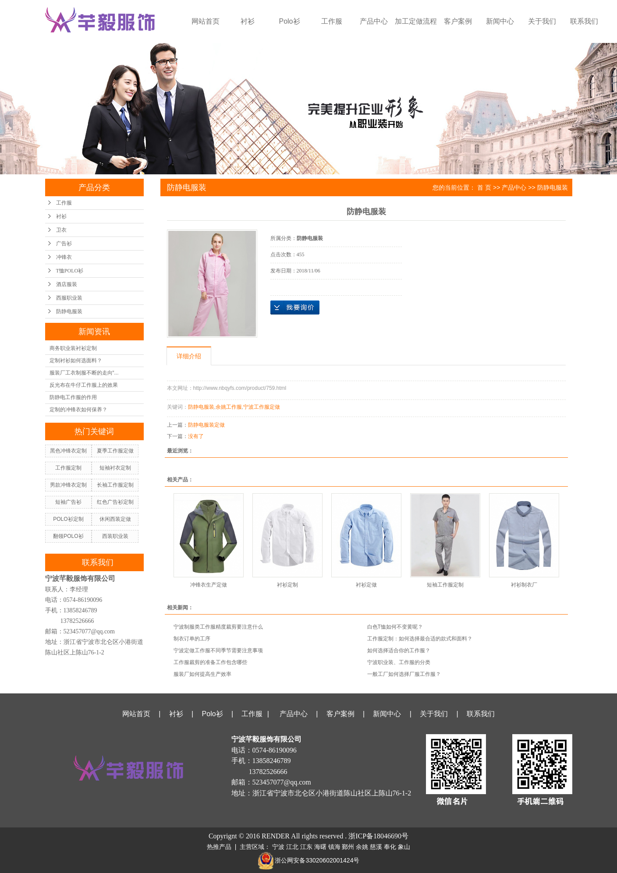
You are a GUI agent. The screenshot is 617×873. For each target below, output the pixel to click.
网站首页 (205, 21)
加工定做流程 (416, 21)
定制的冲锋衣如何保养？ (78, 409)
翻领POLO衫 (68, 536)
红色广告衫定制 (115, 502)
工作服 (331, 21)
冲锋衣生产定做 (208, 585)
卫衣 (61, 230)
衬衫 (248, 21)
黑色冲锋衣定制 (68, 451)
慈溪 (376, 846)
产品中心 (374, 21)
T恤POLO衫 (70, 271)
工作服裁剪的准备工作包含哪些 (210, 662)
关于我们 (542, 21)
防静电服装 (69, 311)
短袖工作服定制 (445, 585)
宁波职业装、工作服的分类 (398, 662)
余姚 (362, 846)
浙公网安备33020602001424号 (309, 860)
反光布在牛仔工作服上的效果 (84, 385)
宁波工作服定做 (261, 407)
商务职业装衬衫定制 (73, 348)
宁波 (278, 846)
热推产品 (219, 846)
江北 (292, 846)
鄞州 (348, 846)
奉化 (390, 846)
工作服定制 (68, 468)
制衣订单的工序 (192, 639)
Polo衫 (289, 21)
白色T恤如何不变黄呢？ (395, 627)
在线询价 (294, 307)
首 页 (484, 187)
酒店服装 (66, 284)
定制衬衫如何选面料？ (76, 360)
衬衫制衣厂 (524, 585)
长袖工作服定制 (115, 485)
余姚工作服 (229, 407)
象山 (404, 846)
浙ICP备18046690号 (378, 836)
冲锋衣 (64, 257)
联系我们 (584, 21)
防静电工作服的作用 (73, 397)
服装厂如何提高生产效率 (202, 674)
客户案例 (458, 21)
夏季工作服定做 (115, 451)
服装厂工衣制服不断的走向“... (84, 373)
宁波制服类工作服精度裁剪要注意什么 (218, 627)
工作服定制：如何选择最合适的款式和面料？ (419, 639)
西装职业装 (115, 536)
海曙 (320, 846)
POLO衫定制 (68, 519)
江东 (306, 846)
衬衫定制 (287, 585)
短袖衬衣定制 (115, 468)
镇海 (334, 846)
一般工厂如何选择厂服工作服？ (404, 674)
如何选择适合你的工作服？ (398, 650)
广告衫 (64, 243)
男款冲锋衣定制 (68, 485)
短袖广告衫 (68, 502)
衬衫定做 (366, 585)
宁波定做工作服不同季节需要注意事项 (218, 650)
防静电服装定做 (206, 425)
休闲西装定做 (115, 519)
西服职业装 (69, 298)
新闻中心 (500, 21)
